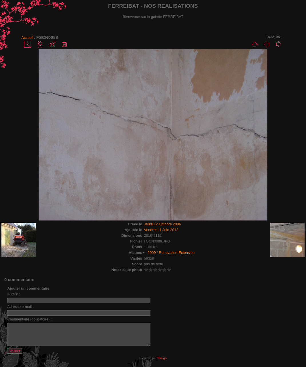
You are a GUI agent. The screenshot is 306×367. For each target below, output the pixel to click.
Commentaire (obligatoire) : (29, 319)
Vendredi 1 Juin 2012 (161, 230)
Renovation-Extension (176, 252)
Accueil (27, 37)
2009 (152, 252)
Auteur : (13, 294)
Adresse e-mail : (20, 306)
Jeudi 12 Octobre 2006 (162, 224)
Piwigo (161, 362)
